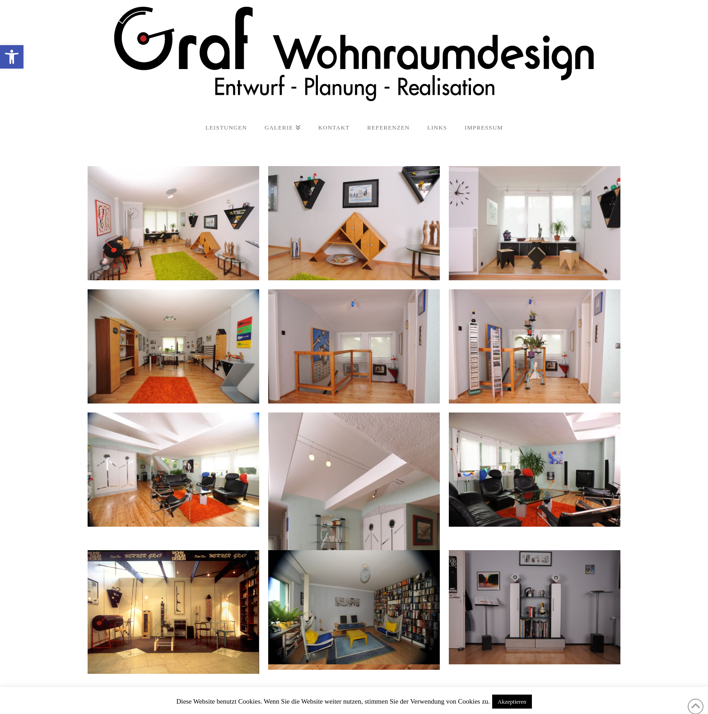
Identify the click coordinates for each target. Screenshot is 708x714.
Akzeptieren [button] (512, 701)
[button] (11, 57)
